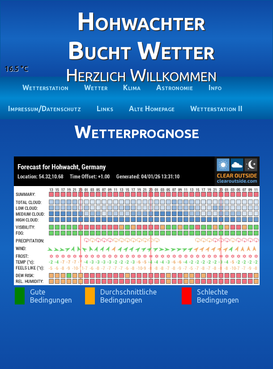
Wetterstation (45, 87)
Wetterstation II (216, 108)
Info (215, 87)
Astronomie (174, 87)
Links (105, 108)
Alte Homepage (152, 108)
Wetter (95, 87)
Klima (132, 87)
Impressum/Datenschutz (44, 108)
